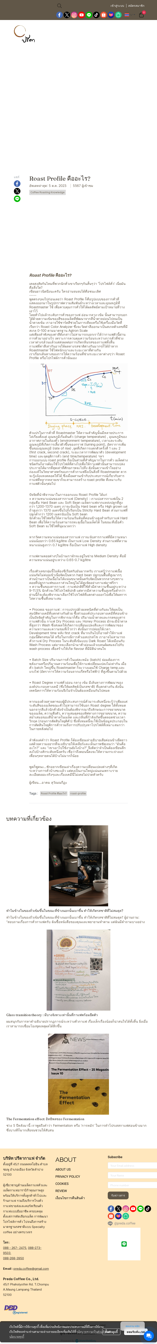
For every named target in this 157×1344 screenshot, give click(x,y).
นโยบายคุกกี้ (16, 1336)
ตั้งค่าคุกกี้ (111, 1332)
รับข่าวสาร (118, 1195)
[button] (81, 5)
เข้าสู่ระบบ (117, 5)
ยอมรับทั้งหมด (136, 1332)
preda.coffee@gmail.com (31, 1269)
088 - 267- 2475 (14, 1248)
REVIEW (61, 1191)
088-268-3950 (13, 1258)
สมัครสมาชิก (136, 5)
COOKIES (62, 1184)
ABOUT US (63, 1169)
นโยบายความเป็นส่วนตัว (91, 1331)
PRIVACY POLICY (67, 1177)
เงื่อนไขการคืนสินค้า (70, 1198)
